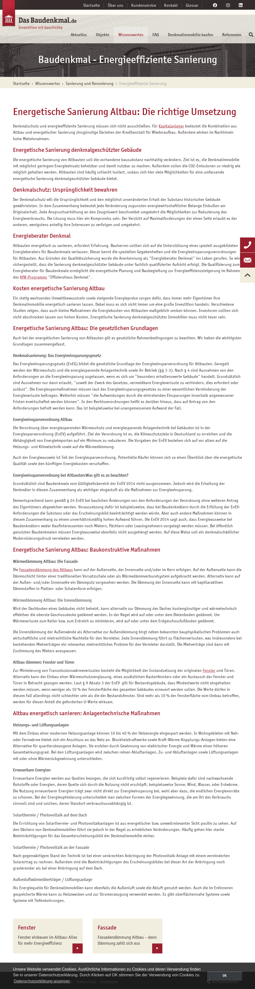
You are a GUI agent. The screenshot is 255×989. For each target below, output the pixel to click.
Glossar (192, 5)
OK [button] (225, 975)
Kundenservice (143, 5)
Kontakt (171, 5)
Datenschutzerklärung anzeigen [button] (42, 981)
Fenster (209, 670)
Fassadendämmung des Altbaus (46, 569)
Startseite (91, 5)
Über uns (115, 5)
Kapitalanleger (171, 125)
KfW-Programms (33, 277)
